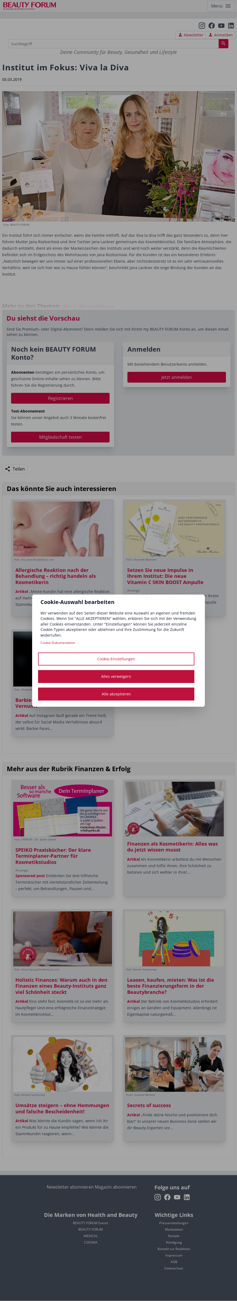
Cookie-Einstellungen (116, 658)
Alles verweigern (116, 676)
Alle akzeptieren (116, 693)
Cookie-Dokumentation (57, 643)
